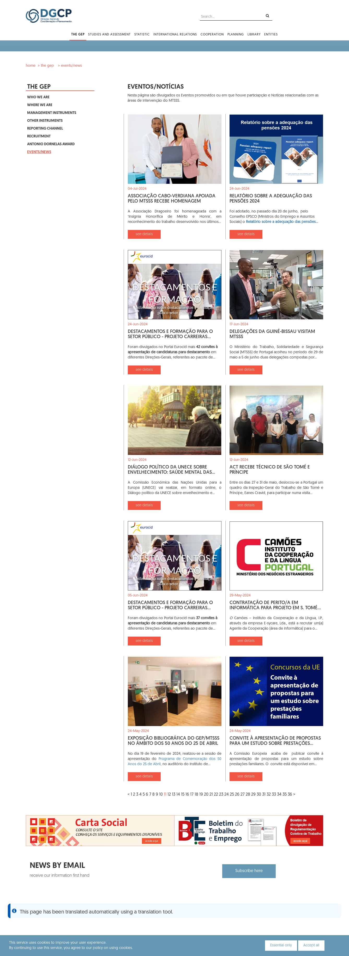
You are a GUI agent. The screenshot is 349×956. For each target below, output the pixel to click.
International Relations (175, 34)
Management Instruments (51, 113)
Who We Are (38, 97)
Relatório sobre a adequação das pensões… (282, 222)
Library (254, 34)
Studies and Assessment (109, 34)
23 (221, 795)
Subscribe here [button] (249, 871)
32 (269, 795)
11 (165, 795)
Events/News (71, 66)
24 (226, 795)
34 (279, 795)
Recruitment (39, 136)
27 (242, 795)
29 (253, 795)
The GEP (78, 34)
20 (206, 795)
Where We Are (39, 105)
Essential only (281, 945)
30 (259, 795)
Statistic (142, 34)
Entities (271, 34)
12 (169, 795)
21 (211, 795)
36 (290, 795)
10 (161, 795)
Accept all (311, 945)
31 (264, 795)
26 (237, 795)
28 (248, 795)
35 (284, 795)
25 (232, 795)
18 (196, 795)
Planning (235, 34)
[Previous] (129, 795)
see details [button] (144, 234)
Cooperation (212, 34)
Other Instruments (45, 121)
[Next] (295, 795)
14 (178, 795)
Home (30, 66)
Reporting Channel (45, 129)
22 (216, 795)
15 (182, 795)
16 (187, 795)
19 (201, 795)
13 (173, 795)
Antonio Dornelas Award (51, 144)
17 (192, 795)
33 (274, 795)
